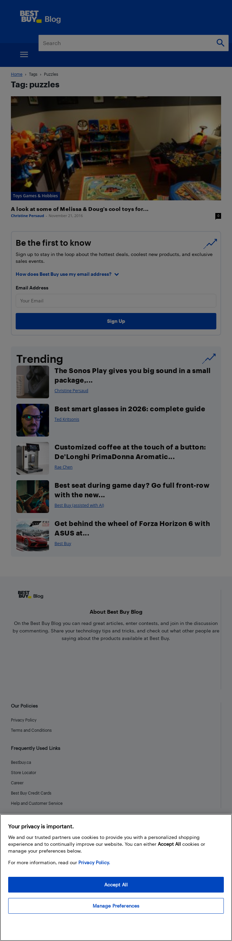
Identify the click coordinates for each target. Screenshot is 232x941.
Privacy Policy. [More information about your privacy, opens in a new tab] (94, 862)
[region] (116, 877)
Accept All (116, 884)
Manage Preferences (116, 906)
